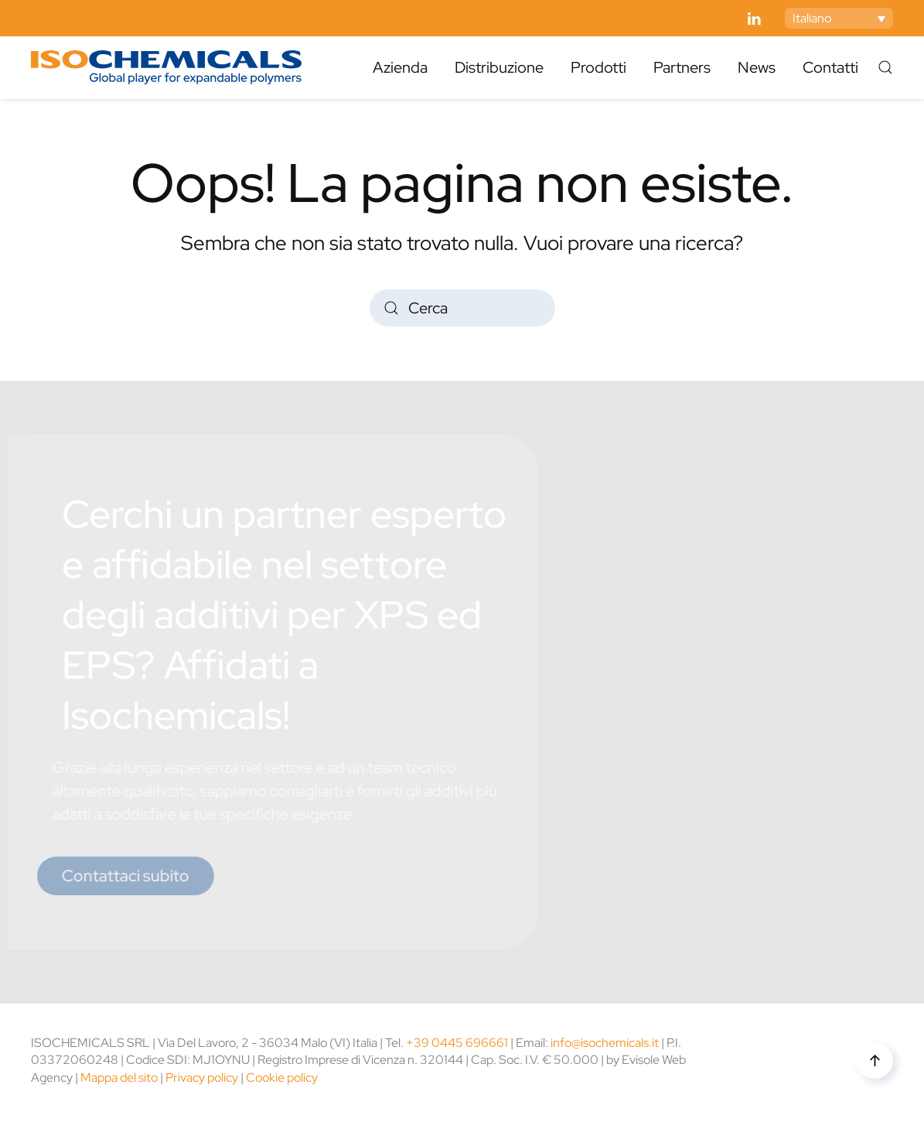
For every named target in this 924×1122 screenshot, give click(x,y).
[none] (839, 18)
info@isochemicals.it (605, 1043)
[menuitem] (839, 18)
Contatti (830, 67)
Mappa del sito (119, 1077)
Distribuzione (499, 67)
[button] (885, 67)
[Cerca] (462, 308)
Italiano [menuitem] (812, 18)
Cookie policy (282, 1077)
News (757, 67)
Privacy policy (201, 1077)
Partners (682, 67)
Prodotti (598, 67)
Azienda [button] (400, 67)
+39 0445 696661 (457, 1043)
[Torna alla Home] (166, 67)
